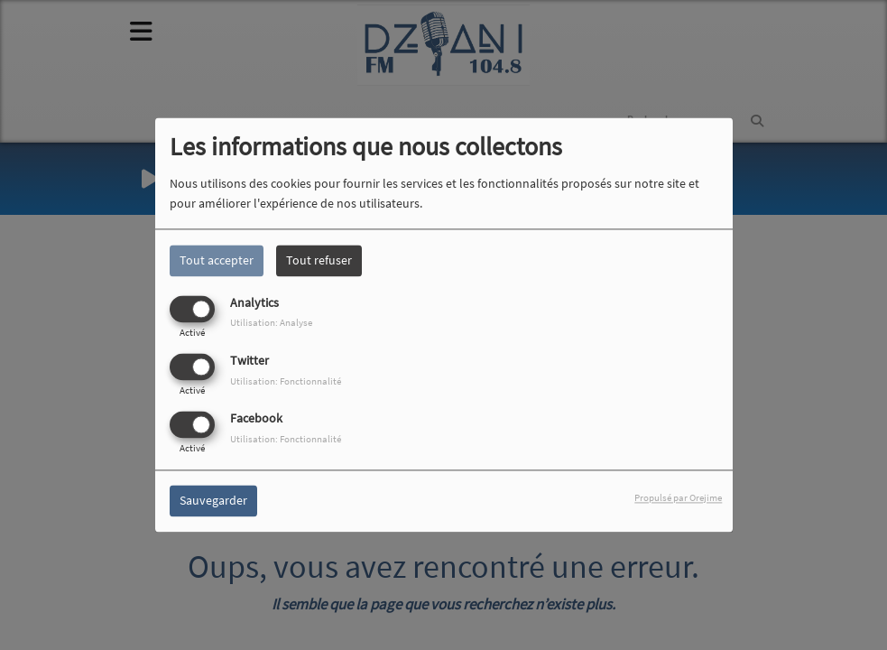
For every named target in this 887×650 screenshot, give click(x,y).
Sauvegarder (213, 501)
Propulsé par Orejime (678, 498)
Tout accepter (217, 260)
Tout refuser (319, 260)
